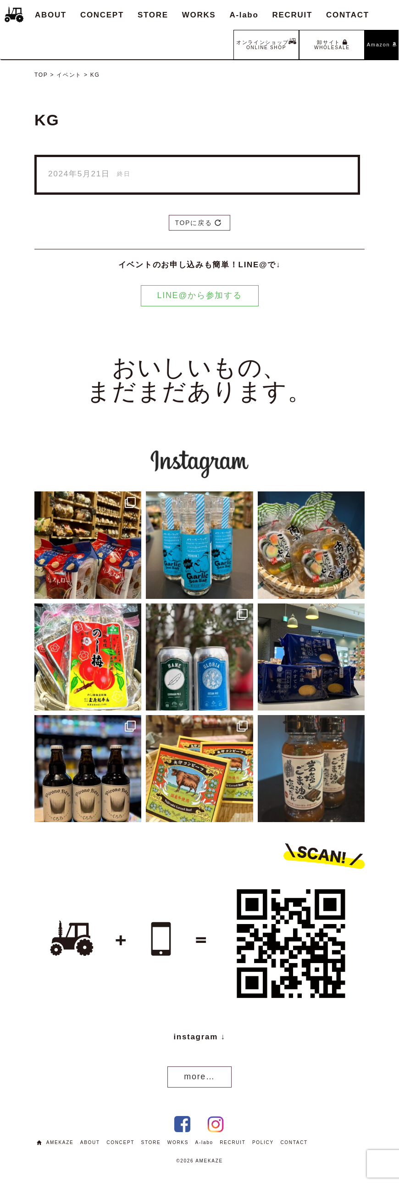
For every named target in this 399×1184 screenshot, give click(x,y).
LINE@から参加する (199, 295)
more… (199, 1076)
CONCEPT (102, 15)
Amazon (382, 44)
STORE (153, 15)
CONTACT (347, 15)
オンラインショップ (266, 43)
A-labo (243, 15)
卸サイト (332, 44)
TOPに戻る (198, 222)
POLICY (263, 1142)
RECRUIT (292, 15)
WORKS (199, 15)
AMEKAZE (60, 1142)
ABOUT (50, 15)
